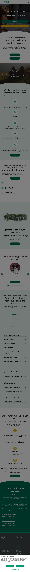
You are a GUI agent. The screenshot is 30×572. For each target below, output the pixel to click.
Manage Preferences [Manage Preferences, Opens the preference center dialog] (15, 569)
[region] (15, 563)
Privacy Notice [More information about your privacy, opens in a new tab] (8, 562)
